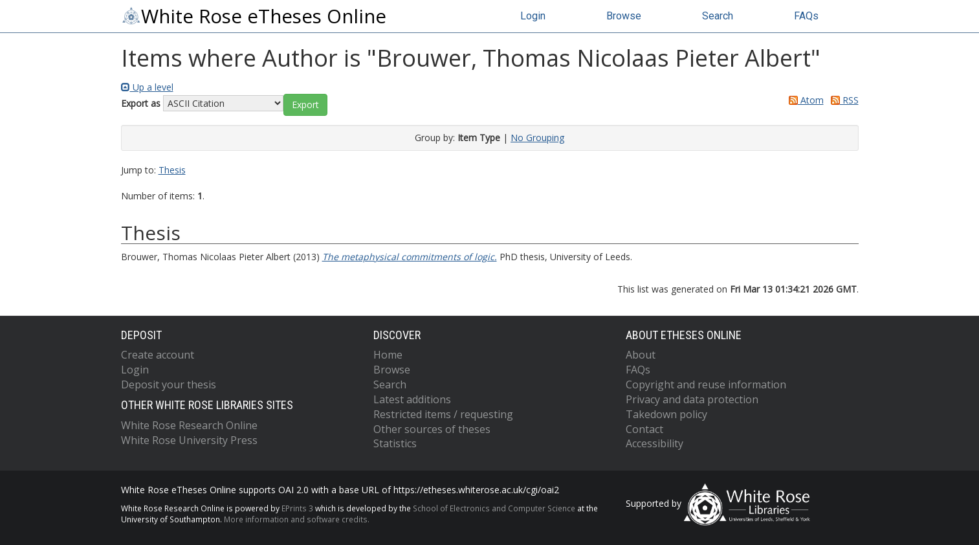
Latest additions (412, 399)
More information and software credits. (296, 519)
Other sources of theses (431, 429)
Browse (623, 16)
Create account (157, 355)
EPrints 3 (297, 508)
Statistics (395, 443)
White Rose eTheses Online (253, 16)
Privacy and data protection (692, 399)
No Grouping (537, 137)
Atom (804, 100)
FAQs (806, 16)
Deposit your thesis (168, 384)
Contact (644, 429)
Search (717, 16)
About (640, 355)
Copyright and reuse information (706, 384)
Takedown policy (666, 414)
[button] (305, 105)
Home (387, 355)
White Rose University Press (189, 440)
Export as (140, 103)
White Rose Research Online (189, 425)
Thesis (172, 170)
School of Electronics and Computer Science (494, 508)
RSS (842, 100)
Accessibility (654, 443)
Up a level (147, 87)
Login (532, 16)
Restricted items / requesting (443, 414)
